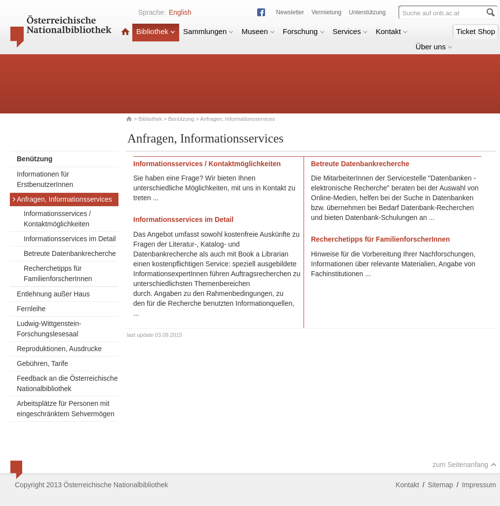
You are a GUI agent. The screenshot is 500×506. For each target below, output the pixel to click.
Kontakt (392, 31)
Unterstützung (367, 12)
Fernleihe (31, 309)
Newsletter (290, 12)
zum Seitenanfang (464, 465)
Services (350, 31)
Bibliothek (155, 31)
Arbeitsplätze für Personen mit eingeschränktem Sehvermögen (66, 408)
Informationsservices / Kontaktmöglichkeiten (57, 219)
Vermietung (326, 12)
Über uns (434, 46)
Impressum (479, 485)
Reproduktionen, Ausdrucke (59, 349)
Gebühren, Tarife (42, 363)
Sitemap (440, 485)
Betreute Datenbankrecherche (70, 253)
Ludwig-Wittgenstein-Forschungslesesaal (49, 329)
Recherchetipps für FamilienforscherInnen (58, 273)
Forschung (304, 31)
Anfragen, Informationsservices (62, 199)
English (180, 12)
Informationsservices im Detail (70, 239)
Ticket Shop (475, 31)
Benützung (181, 119)
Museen (257, 31)
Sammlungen (208, 31)
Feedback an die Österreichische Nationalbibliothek (67, 383)
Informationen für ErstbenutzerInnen (45, 179)
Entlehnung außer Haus (53, 294)
